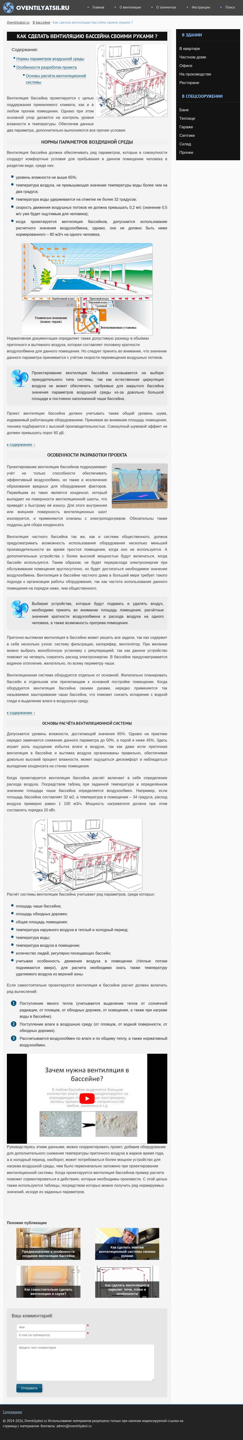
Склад (185, 144)
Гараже (186, 127)
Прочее (186, 152)
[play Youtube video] (87, 1099)
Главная (98, 7)
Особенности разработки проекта (46, 67)
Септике (187, 135)
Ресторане (189, 82)
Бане (184, 110)
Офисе (185, 65)
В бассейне (41, 23)
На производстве (195, 74)
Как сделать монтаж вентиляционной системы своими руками (127, 1251)
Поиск (230, 7)
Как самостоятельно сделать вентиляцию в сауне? (48, 1292)
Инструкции (201, 7)
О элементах (166, 7)
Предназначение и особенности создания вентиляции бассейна (48, 1254)
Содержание (12, 1412)
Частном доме (192, 57)
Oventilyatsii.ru (18, 23)
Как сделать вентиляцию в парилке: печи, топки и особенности (127, 1289)
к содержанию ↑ (21, 445)
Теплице (187, 118)
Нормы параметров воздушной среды (50, 59)
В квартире (189, 48)
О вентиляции (130, 7)
